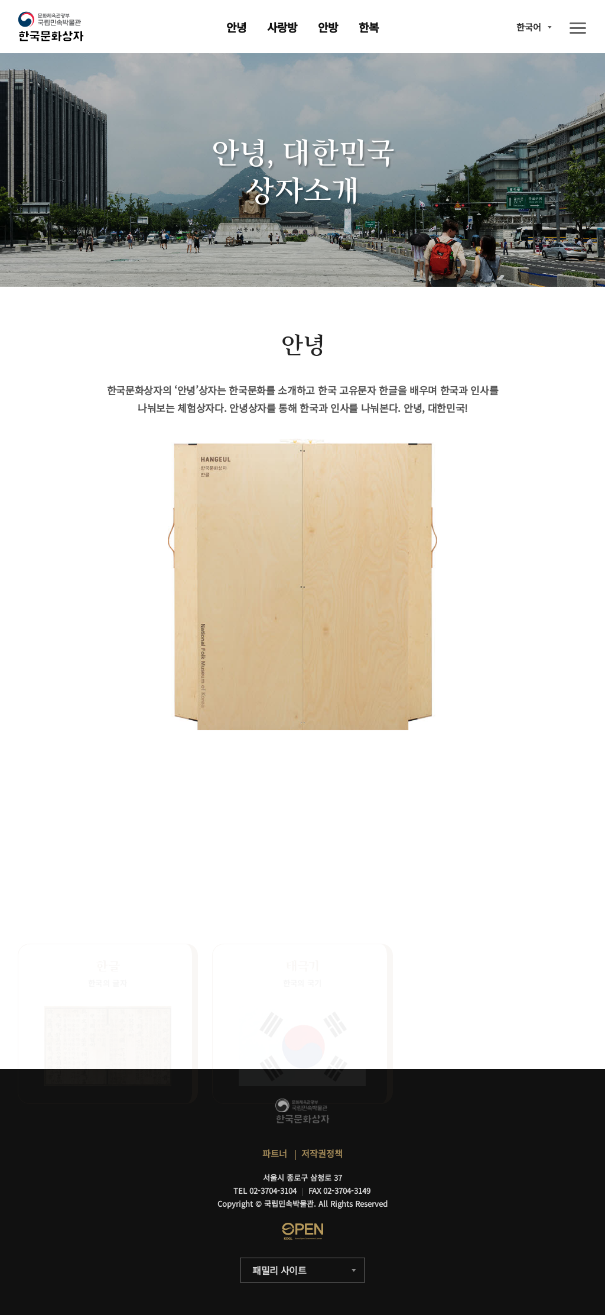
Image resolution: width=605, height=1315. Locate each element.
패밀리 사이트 (279, 1270)
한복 (369, 27)
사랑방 (282, 27)
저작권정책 (322, 1153)
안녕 (236, 27)
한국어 (528, 27)
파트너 (274, 1153)
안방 (328, 27)
